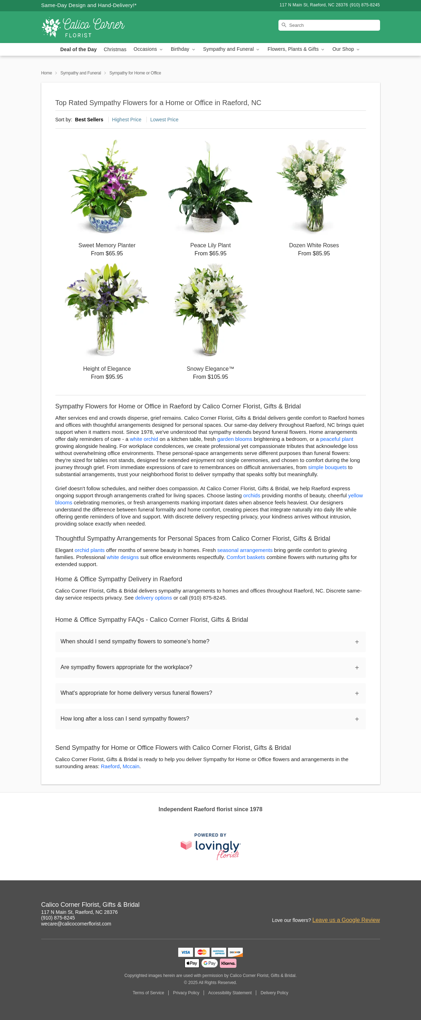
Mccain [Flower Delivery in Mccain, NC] (130, 766)
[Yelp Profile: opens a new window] (375, 906)
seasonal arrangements (245, 550)
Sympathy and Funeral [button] (232, 49)
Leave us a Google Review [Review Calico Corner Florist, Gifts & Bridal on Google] (346, 920)
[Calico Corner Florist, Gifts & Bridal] (92, 27)
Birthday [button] (183, 49)
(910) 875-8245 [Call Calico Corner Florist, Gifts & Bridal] (58, 918)
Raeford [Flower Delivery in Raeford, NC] (110, 766)
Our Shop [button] (346, 49)
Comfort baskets (246, 557)
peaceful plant (336, 439)
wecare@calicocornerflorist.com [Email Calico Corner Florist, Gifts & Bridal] (76, 924)
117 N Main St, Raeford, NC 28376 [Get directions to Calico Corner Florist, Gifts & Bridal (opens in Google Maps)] (79, 912)
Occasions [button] (148, 49)
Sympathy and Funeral (80, 73)
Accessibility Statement (230, 993)
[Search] (329, 25)
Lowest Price (164, 119)
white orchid (144, 439)
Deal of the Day (78, 49)
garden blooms (234, 439)
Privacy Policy (186, 993)
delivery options (153, 598)
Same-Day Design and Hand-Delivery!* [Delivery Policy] (89, 5)
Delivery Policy (274, 993)
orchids (251, 495)
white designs (123, 557)
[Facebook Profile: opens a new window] (360, 906)
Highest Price (127, 119)
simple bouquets (327, 467)
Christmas (115, 49)
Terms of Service (148, 993)
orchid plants (90, 550)
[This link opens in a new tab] (210, 847)
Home (46, 73)
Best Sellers (89, 119)
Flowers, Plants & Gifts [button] (296, 49)
